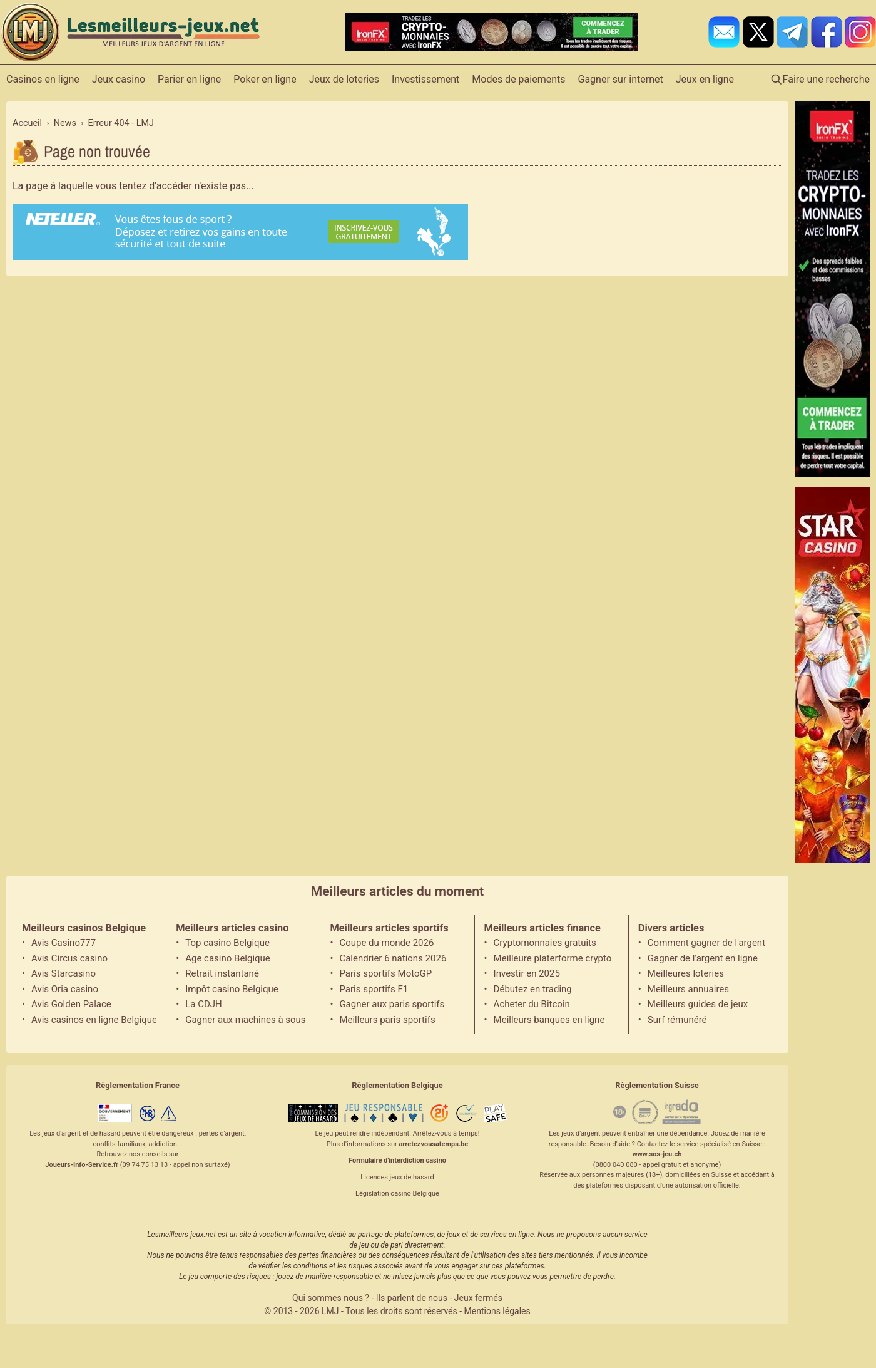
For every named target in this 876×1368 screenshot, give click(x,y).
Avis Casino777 (63, 942)
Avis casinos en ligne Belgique (93, 1019)
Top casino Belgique (227, 942)
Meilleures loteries (686, 973)
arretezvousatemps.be (433, 1144)
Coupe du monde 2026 (386, 942)
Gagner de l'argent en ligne (703, 958)
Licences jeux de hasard (397, 1177)
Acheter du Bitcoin (532, 1004)
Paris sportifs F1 (373, 989)
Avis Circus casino (69, 958)
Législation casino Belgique (397, 1193)
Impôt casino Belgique (231, 989)
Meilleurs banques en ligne (549, 1019)
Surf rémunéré (677, 1019)
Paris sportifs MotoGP (385, 973)
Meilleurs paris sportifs (387, 1019)
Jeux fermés (478, 1298)
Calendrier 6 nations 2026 (392, 958)
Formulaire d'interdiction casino (397, 1160)
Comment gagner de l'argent (706, 942)
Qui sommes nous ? (330, 1298)
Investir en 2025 (527, 973)
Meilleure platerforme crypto (553, 958)
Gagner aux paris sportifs (391, 1004)
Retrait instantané (222, 973)
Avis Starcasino (63, 973)
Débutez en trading (533, 989)
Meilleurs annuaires (688, 989)
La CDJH (203, 1004)
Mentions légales (497, 1311)
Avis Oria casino (64, 989)
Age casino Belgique (227, 958)
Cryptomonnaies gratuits (545, 942)
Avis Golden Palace (71, 1004)
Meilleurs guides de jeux (698, 1004)
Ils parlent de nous (411, 1298)
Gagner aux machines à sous (245, 1019)
